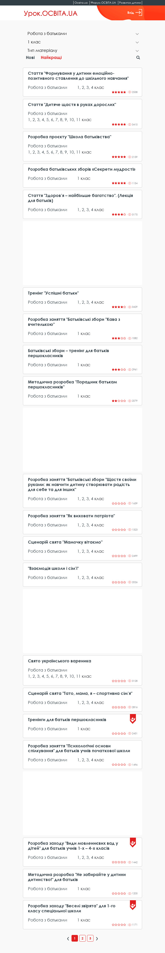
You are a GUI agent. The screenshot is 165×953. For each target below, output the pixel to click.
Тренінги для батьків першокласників (67, 719)
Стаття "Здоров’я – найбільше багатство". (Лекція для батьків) (80, 198)
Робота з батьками (47, 87)
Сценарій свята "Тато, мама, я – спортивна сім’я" (80, 693)
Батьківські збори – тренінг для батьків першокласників (68, 353)
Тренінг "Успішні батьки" (53, 293)
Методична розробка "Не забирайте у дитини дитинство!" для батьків (77, 877)
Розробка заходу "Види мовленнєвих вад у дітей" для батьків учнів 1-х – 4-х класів (73, 846)
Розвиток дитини (130, 2)
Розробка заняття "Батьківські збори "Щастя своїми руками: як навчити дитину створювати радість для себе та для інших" (82, 484)
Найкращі (51, 57)
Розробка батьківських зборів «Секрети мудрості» (81, 169)
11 (78, 119)
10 (71, 119)
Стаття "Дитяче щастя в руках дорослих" (72, 104)
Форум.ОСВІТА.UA (103, 2)
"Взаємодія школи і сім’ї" (53, 568)
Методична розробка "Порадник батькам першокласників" (72, 384)
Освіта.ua (81, 2)
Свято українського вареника (59, 660)
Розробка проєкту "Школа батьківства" (69, 136)
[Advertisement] (82, 253)
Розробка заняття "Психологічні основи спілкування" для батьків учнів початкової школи (79, 748)
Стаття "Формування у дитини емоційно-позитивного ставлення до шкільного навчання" (78, 76)
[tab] (82, 34)
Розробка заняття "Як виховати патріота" (71, 515)
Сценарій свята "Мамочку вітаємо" (65, 542)
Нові (30, 57)
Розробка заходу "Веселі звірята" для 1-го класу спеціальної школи (72, 908)
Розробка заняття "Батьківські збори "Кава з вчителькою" (74, 322)
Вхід (134, 12)
